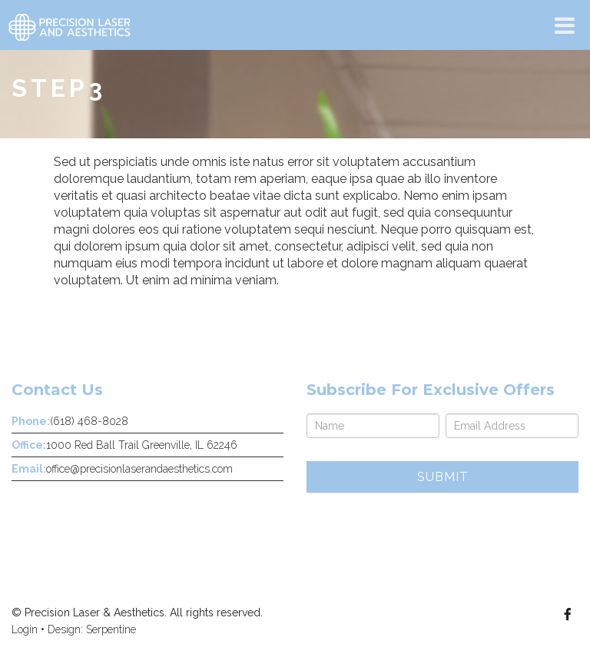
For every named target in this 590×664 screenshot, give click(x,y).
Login (25, 629)
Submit (443, 477)
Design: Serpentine (92, 629)
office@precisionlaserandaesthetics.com (139, 469)
